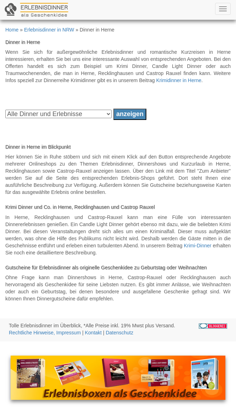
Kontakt (93, 332)
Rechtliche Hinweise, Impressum (45, 332)
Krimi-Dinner (198, 245)
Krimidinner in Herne (179, 80)
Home (11, 30)
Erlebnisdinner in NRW (49, 30)
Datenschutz (119, 332)
